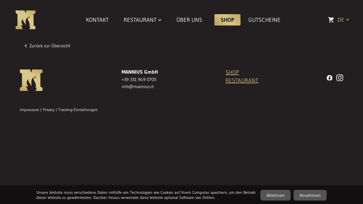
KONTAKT (97, 19)
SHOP (227, 19)
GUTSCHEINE (264, 19)
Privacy (48, 109)
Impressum (29, 109)
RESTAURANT (241, 80)
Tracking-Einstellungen (78, 109)
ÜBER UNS (189, 19)
